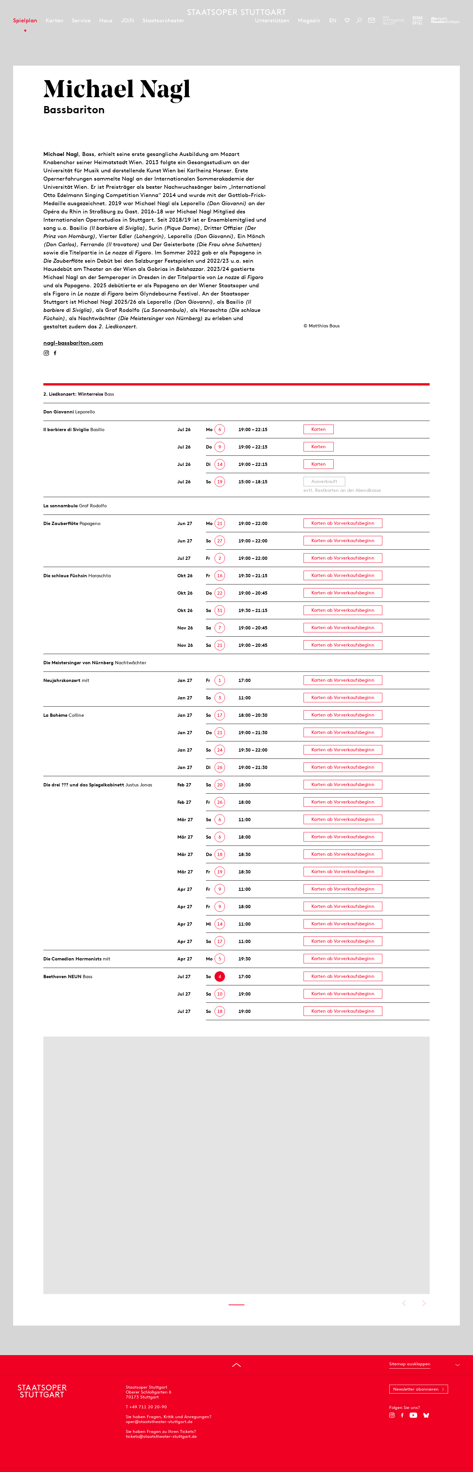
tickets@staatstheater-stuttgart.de (161, 1436)
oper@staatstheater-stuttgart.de (159, 1421)
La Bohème (55, 715)
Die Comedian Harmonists (72, 959)
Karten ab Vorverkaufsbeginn (342, 523)
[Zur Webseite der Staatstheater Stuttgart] (445, 20)
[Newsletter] (371, 20)
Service (81, 20)
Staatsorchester (163, 20)
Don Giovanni (58, 412)
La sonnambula (60, 506)
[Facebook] (55, 353)
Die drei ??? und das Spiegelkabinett (83, 785)
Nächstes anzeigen (424, 1303)
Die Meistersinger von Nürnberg (78, 663)
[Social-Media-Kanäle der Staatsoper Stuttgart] (347, 20)
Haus (106, 20)
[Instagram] (46, 353)
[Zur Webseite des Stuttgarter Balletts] (393, 20)
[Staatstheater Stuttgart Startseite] (236, 12)
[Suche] (359, 20)
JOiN (127, 20)
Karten (54, 20)
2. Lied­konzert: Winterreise (73, 394)
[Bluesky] (426, 1415)
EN (332, 20)
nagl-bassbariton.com (73, 342)
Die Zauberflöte (60, 523)
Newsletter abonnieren (416, 1389)
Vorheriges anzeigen (404, 1303)
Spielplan (25, 20)
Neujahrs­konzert (61, 680)
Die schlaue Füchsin (65, 576)
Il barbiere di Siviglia (66, 429)
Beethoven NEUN (62, 976)
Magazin (309, 20)
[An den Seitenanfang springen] (236, 1365)
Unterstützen (272, 20)
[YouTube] (413, 1415)
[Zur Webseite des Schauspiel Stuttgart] (417, 20)
